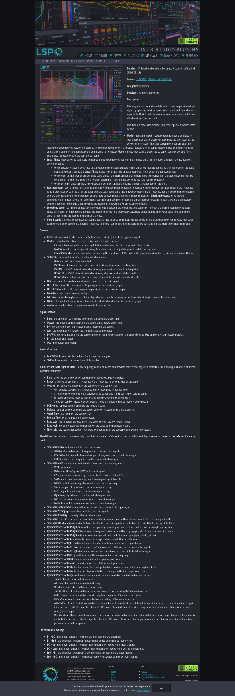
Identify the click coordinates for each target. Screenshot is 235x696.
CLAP (134, 79)
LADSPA (147, 79)
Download (175, 55)
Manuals (156, 55)
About (107, 55)
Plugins (137, 55)
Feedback (196, 55)
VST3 (165, 79)
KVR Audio (146, 675)
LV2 (154, 79)
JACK (140, 79)
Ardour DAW (147, 678)
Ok (161, 688)
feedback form (75, 674)
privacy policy (143, 690)
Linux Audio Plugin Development (154, 669)
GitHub (145, 663)
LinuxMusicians (148, 666)
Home (92, 55)
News (122, 55)
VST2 (159, 79)
